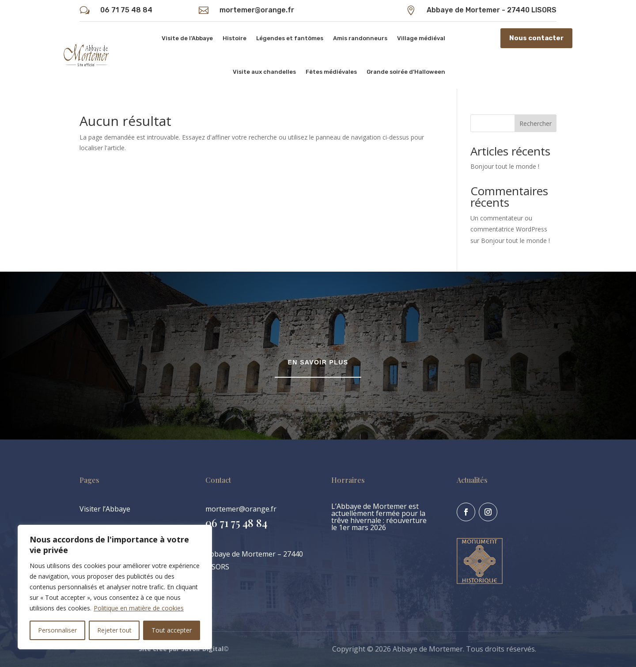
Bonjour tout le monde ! (504, 166)
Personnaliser (57, 630)
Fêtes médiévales (331, 71)
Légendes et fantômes (289, 38)
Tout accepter (171, 630)
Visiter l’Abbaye (105, 509)
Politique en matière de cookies (139, 608)
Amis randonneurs (360, 38)
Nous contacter (536, 38)
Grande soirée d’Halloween (406, 71)
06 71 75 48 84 (126, 10)
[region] (115, 587)
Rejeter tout (114, 630)
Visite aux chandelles (264, 71)
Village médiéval (421, 38)
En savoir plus (318, 362)
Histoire (234, 38)
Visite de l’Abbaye (187, 38)
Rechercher (535, 123)
